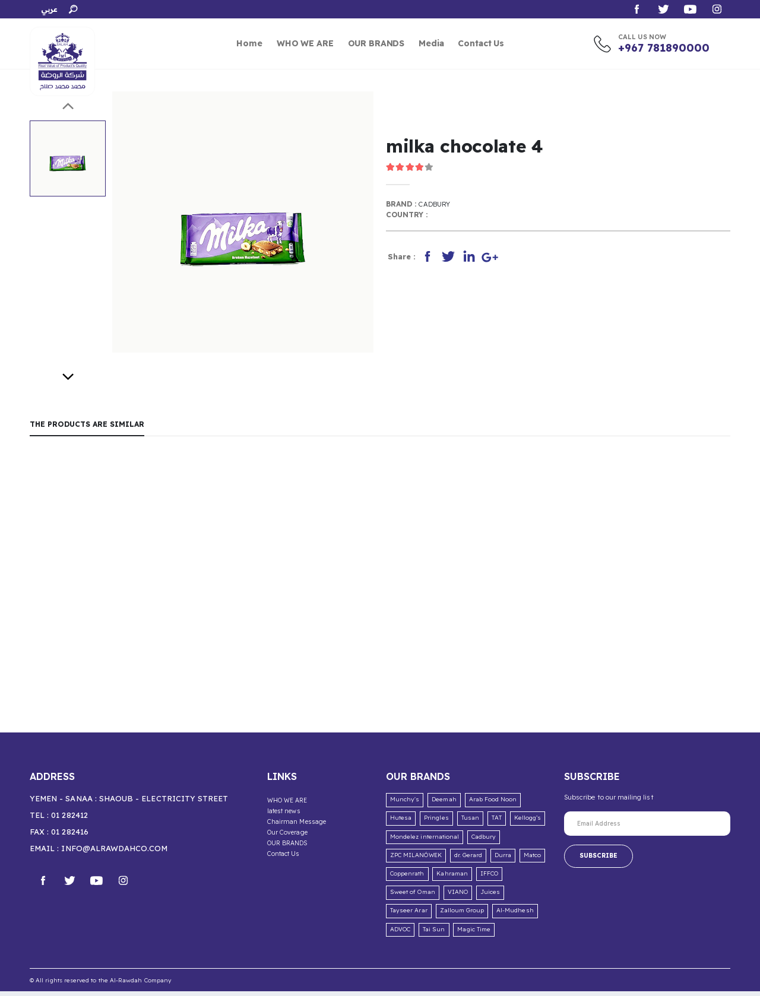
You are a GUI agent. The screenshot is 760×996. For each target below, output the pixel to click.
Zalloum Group (462, 915)
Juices (490, 896)
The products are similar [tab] (90, 427)
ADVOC (400, 933)
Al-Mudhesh (515, 915)
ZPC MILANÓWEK (416, 860)
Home (249, 43)
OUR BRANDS (376, 43)
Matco (532, 860)
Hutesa (400, 822)
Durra (503, 860)
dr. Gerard (468, 860)
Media (431, 43)
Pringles (436, 822)
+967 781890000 (664, 48)
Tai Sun (434, 933)
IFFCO (489, 878)
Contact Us (481, 43)
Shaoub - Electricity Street (164, 803)
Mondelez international (424, 841)
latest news (286, 815)
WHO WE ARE (305, 43)
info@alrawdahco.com (114, 853)
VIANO (458, 896)
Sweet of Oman (412, 896)
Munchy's (404, 804)
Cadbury (435, 205)
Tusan (470, 822)
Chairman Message (297, 825)
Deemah (444, 804)
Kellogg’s (528, 822)
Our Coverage (288, 835)
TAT (497, 822)
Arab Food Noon (493, 804)
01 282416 (69, 836)
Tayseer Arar (409, 915)
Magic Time (473, 933)
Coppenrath (407, 878)
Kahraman (451, 878)
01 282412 (69, 819)
